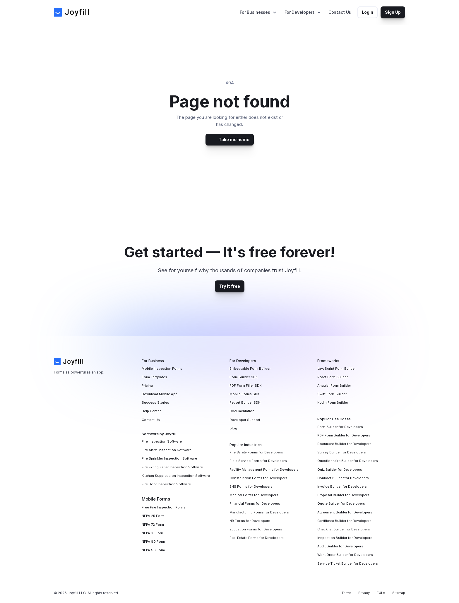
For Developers (300, 12)
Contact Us (339, 12)
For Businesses (255, 12)
